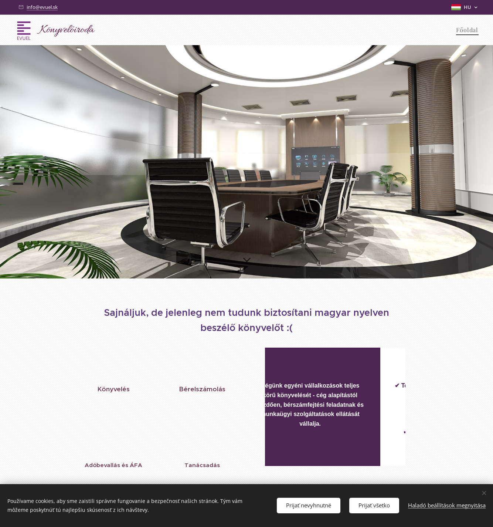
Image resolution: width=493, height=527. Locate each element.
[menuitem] (466, 30)
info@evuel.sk (42, 7)
